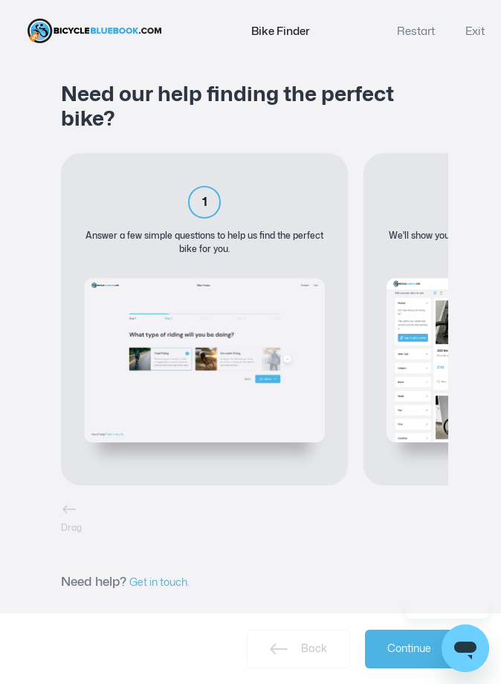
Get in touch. (159, 582)
